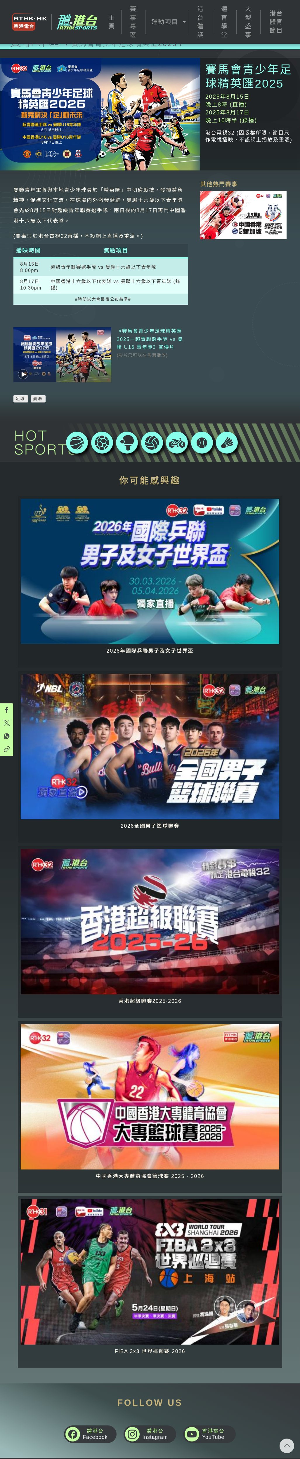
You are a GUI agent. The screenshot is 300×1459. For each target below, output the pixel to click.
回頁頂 (287, 1446)
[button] (167, 22)
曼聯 (37, 383)
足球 (20, 383)
